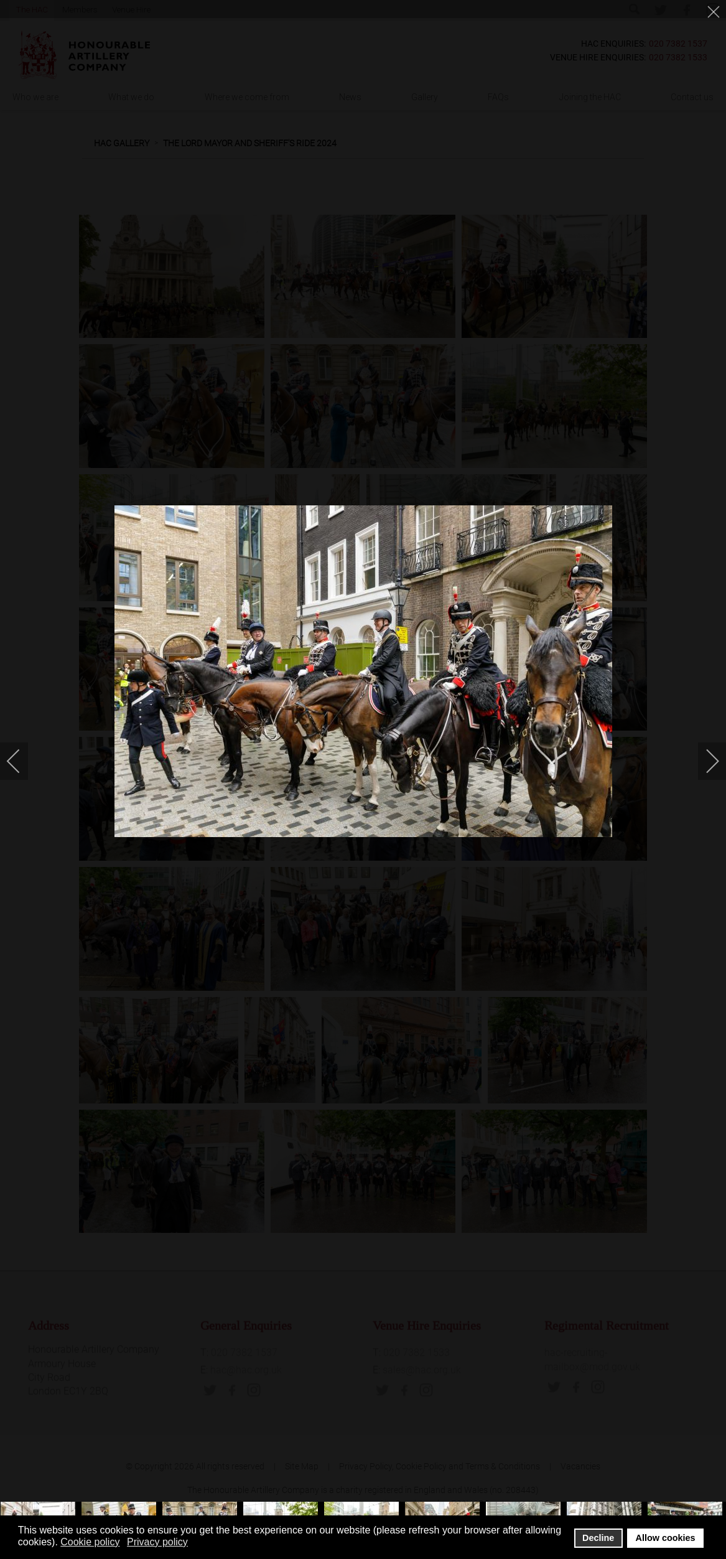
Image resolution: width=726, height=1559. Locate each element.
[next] (704, 761)
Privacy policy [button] (157, 1542)
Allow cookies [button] (666, 1538)
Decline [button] (598, 1538)
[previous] (22, 761)
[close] (715, 13)
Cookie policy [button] (89, 1542)
